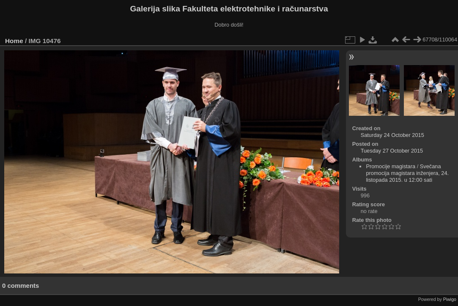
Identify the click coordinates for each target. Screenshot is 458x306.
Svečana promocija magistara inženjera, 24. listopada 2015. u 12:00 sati (407, 173)
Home (14, 40)
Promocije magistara (390, 166)
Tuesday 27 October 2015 (392, 151)
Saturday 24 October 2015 (392, 135)
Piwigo (449, 299)
